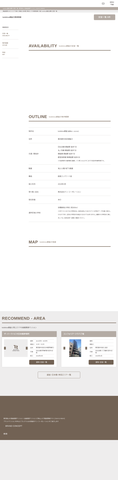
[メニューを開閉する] (112, 3)
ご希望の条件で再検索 (87, 72)
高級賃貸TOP (6, 11)
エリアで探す (15, 11)
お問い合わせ (6, 475)
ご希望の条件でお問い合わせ (52, 72)
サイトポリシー (29, 470)
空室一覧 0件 (104, 17)
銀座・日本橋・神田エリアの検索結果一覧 (32, 11)
